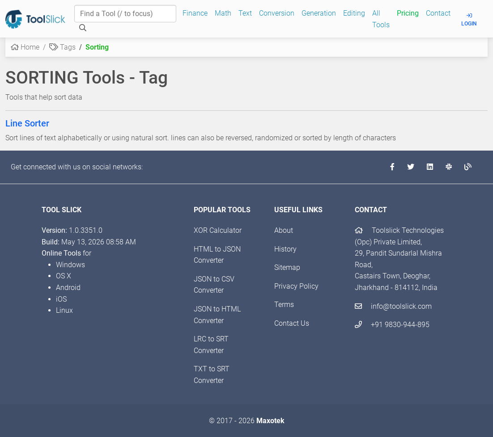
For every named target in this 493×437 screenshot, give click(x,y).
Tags (62, 47)
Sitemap (287, 267)
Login (469, 20)
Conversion (276, 13)
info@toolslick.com (393, 306)
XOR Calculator (218, 230)
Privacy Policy (296, 286)
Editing (354, 13)
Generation (319, 13)
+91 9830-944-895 (392, 324)
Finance (195, 13)
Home (25, 47)
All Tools (381, 19)
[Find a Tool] (125, 14)
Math (223, 13)
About (283, 230)
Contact (438, 13)
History (285, 249)
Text (245, 13)
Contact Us (291, 323)
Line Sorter (27, 123)
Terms (284, 304)
